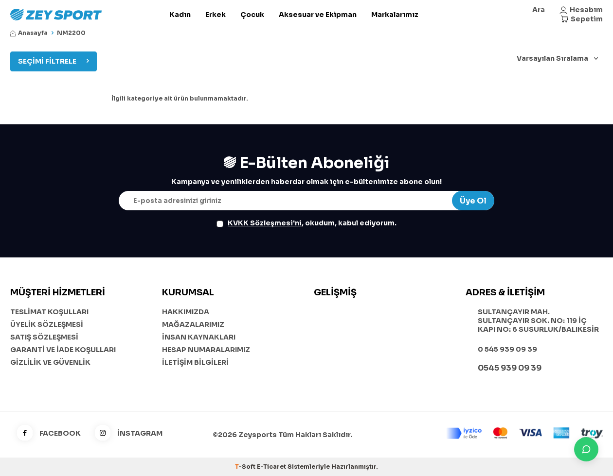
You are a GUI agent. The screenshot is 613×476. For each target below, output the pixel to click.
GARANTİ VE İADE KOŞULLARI (63, 349)
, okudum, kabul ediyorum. (306, 223)
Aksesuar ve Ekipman (318, 14)
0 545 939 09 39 (507, 349)
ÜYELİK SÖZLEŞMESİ (46, 324)
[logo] (78, 14)
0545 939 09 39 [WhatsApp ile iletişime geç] (509, 368)
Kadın (180, 14)
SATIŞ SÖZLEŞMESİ (44, 337)
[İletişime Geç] (586, 449)
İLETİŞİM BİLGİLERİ (195, 362)
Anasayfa (29, 32)
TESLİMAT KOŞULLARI (49, 311)
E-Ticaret (271, 466)
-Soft (246, 466)
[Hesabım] (581, 10)
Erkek (215, 14)
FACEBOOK (45, 433)
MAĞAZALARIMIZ (193, 324)
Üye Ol (473, 201)
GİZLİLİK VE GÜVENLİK (50, 362)
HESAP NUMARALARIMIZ (206, 349)
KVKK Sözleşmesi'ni (265, 223)
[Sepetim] (581, 19)
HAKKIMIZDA (185, 311)
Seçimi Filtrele (53, 61)
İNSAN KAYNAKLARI (198, 337)
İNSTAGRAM (125, 433)
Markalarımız (394, 14)
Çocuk (252, 14)
